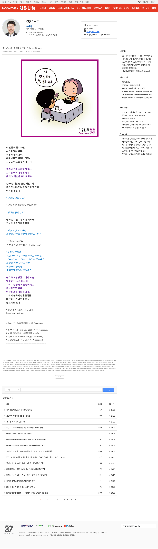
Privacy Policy (44, 532)
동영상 (22, 2)
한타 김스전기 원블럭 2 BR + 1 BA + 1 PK (136, 112)
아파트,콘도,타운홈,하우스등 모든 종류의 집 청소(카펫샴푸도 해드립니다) (137, 139)
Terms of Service (32, 532)
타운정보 (36, 2)
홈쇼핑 (70, 2)
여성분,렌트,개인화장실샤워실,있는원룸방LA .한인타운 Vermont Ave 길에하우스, (136, 125)
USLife (43, 2)
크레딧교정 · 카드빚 (121, 8)
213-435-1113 (92, 25)
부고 (81, 2)
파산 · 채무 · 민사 (84, 8)
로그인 (153, 2)
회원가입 (145, 2)
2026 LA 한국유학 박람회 (131, 85)
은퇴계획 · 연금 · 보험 (140, 8)
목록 (59, 377)
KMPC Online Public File (80, 532)
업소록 (87, 2)
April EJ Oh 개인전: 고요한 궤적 (133, 88)
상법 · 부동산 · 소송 (66, 8)
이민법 (43, 8)
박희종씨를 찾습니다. (129, 68)
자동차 (56, 2)
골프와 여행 (126, 82)
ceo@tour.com (93, 31)
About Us (22, 532)
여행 (76, 2)
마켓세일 (63, 2)
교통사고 (52, 8)
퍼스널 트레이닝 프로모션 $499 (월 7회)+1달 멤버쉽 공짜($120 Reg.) (137, 142)
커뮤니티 (28, 2)
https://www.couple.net (15, 313)
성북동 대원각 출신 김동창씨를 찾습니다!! (136, 71)
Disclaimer (54, 532)
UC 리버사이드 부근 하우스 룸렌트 (134, 127)
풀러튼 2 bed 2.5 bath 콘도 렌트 (133, 115)
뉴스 (9, 2)
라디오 (15, 2)
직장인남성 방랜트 (128, 118)
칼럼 (154, 8)
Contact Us (103, 532)
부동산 (50, 2)
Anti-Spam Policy (65, 532)
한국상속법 (97, 8)
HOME (4, 2)
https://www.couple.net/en (98, 34)
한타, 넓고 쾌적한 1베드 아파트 (133, 121)
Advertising (93, 532)
